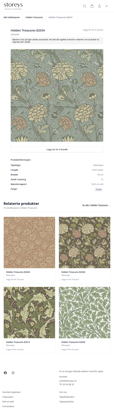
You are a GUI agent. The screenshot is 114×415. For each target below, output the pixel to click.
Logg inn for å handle (57, 149)
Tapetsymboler (66, 401)
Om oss (63, 392)
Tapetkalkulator (67, 396)
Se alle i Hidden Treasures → (96, 205)
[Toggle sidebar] (107, 6)
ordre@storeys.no (68, 380)
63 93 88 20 (68, 384)
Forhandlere (8, 406)
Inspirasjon (7, 396)
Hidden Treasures (34, 17)
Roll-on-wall (8, 401)
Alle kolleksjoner (12, 17)
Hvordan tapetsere (11, 392)
